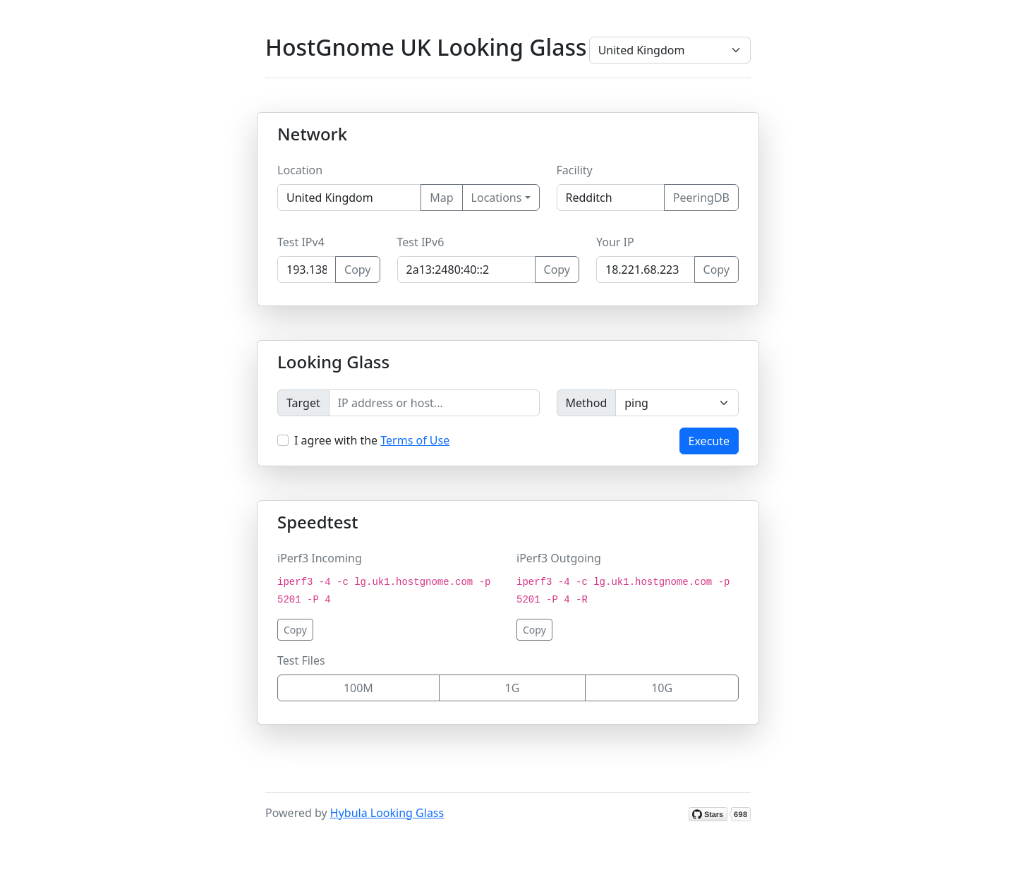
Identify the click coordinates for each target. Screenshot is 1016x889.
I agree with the (371, 440)
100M (358, 688)
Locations (496, 197)
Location (299, 170)
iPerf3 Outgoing (558, 558)
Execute (709, 441)
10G (661, 688)
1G (512, 688)
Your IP (615, 242)
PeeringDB (701, 197)
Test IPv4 (301, 242)
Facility (575, 170)
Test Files (301, 660)
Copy (357, 269)
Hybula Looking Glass (387, 813)
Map (441, 197)
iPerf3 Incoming (319, 558)
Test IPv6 (421, 242)
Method (586, 403)
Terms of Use (414, 440)
